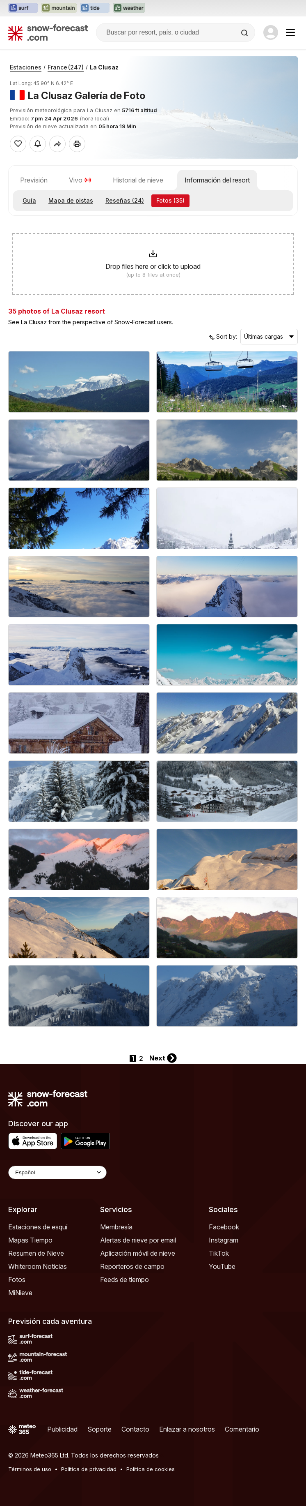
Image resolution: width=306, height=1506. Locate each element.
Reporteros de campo (132, 1266)
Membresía (116, 1227)
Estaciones (25, 67)
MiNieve (20, 1293)
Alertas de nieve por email (138, 1240)
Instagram (223, 1240)
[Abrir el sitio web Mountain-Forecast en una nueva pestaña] (59, 8)
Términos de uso (29, 1469)
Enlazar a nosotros (187, 1429)
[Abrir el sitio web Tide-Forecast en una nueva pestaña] (95, 8)
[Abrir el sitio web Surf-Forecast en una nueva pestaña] (23, 8)
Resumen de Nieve (36, 1253)
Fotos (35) (170, 200)
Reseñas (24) (124, 200)
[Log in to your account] (270, 32)
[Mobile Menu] (290, 32)
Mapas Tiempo (30, 1240)
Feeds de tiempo (124, 1279)
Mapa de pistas (70, 200)
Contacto (135, 1429)
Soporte (99, 1429)
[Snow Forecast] (48, 32)
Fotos (16, 1279)
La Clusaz (104, 67)
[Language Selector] (57, 1172)
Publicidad (62, 1429)
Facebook (224, 1227)
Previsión (34, 180)
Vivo (80, 180)
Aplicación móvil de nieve (137, 1253)
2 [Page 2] (141, 1058)
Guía (29, 200)
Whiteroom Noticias (37, 1266)
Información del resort (217, 180)
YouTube (222, 1266)
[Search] (245, 32)
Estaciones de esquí (37, 1227)
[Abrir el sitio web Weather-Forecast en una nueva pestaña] (129, 8)
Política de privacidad (88, 1469)
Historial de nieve (138, 180)
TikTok (219, 1253)
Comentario (242, 1429)
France (66, 67)
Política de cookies (150, 1469)
